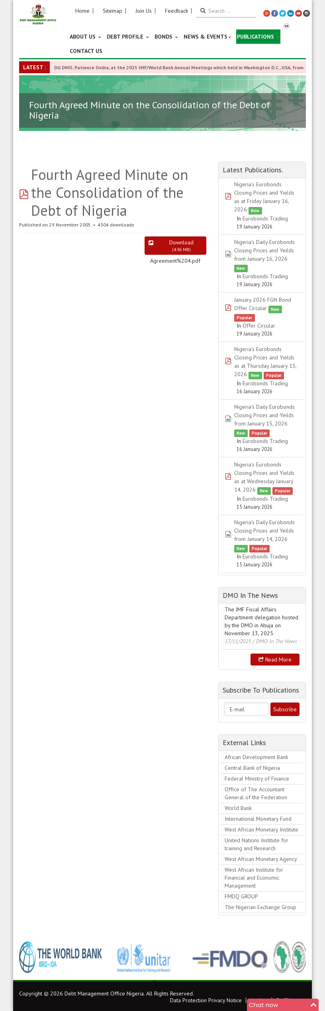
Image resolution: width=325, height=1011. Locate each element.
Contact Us (86, 51)
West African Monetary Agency (261, 859)
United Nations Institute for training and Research (256, 844)
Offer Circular (259, 325)
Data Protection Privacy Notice (206, 1000)
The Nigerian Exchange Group (260, 907)
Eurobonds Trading (265, 218)
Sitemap (112, 11)
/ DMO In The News (275, 641)
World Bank (238, 808)
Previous (29, 957)
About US (85, 36)
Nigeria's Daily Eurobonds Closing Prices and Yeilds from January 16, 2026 (264, 250)
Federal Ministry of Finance (257, 778)
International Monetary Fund (258, 818)
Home (82, 11)
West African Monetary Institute (261, 829)
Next (295, 957)
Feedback (176, 11)
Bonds (166, 36)
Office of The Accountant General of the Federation (256, 793)
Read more (275, 659)
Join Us (143, 11)
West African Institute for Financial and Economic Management (254, 877)
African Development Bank (256, 757)
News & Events (207, 36)
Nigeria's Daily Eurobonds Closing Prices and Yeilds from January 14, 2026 (264, 531)
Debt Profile (128, 36)
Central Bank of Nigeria (252, 767)
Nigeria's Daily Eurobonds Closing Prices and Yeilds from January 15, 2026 (264, 415)
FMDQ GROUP (241, 896)
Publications (258, 36)
